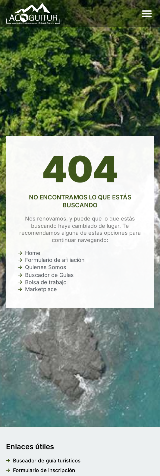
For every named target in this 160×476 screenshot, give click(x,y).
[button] (147, 14)
